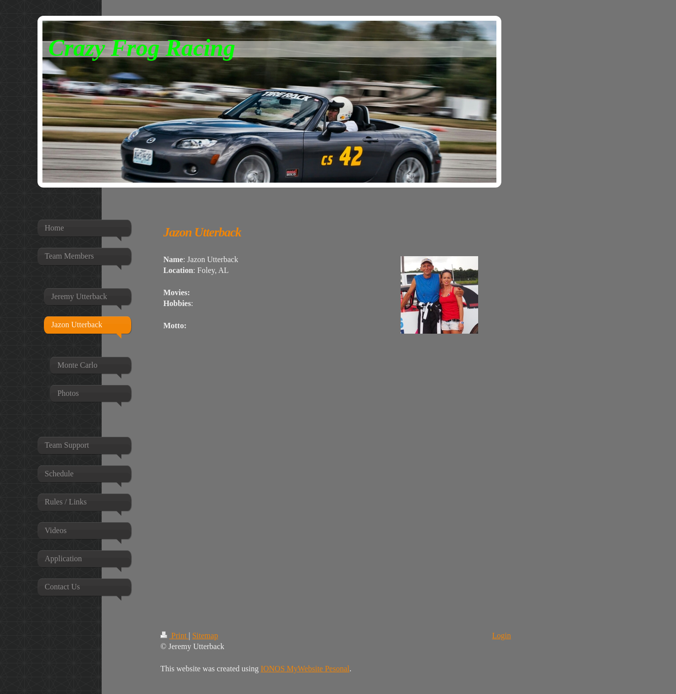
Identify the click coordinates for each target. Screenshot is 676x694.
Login (501, 635)
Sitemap (205, 635)
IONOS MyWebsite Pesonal (305, 668)
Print (174, 635)
